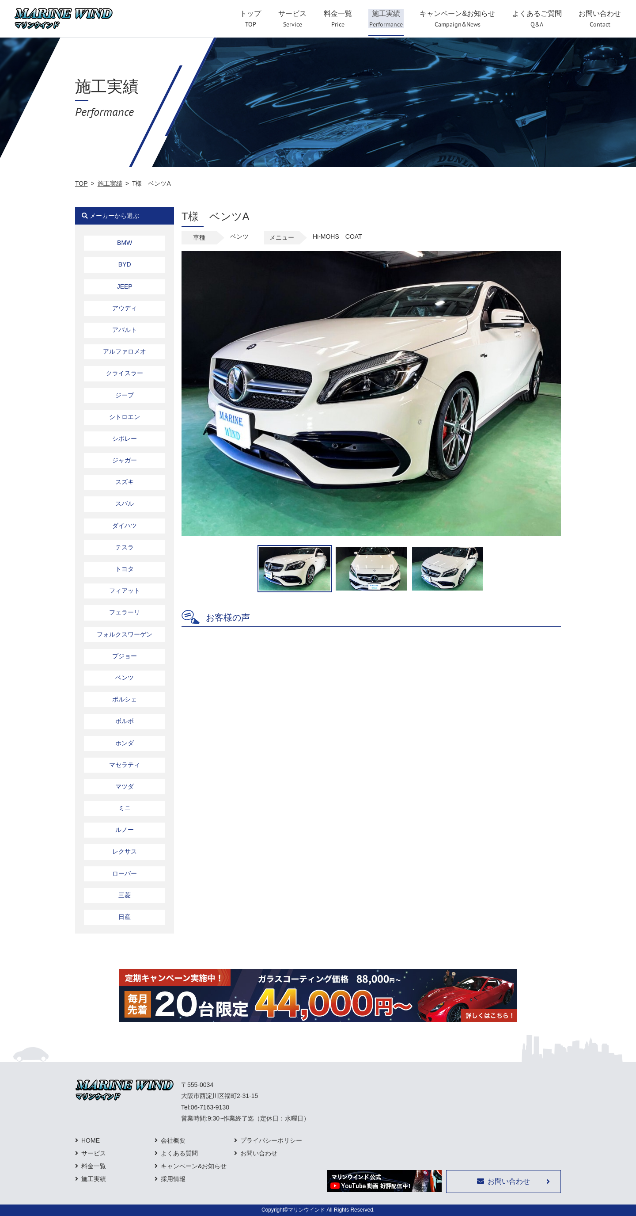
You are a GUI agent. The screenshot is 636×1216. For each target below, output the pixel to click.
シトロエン (124, 416)
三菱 (124, 895)
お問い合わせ (258, 1153)
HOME (90, 1140)
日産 (124, 916)
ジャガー (124, 460)
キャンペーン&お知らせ (194, 1166)
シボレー (124, 438)
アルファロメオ (124, 351)
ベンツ (124, 677)
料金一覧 (93, 1166)
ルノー (124, 829)
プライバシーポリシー (271, 1140)
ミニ (124, 808)
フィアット (124, 590)
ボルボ (124, 720)
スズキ (124, 481)
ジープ (124, 395)
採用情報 (173, 1178)
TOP (81, 183)
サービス (93, 1153)
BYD (124, 264)
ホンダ (124, 743)
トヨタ (124, 568)
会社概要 (173, 1140)
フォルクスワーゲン (124, 634)
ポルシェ (124, 699)
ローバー (124, 873)
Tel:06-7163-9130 (205, 1107)
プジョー (124, 655)
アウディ (124, 308)
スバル (124, 503)
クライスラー (124, 373)
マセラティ (124, 764)
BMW (124, 242)
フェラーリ (124, 612)
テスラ (124, 547)
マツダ (124, 786)
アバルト (124, 329)
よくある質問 (179, 1153)
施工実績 (110, 183)
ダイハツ (124, 525)
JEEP (124, 286)
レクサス (124, 851)
